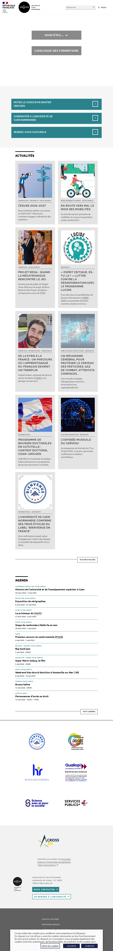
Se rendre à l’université (50, 896)
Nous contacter (44, 889)
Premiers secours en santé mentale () (39, 637)
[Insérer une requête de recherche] (80, 7)
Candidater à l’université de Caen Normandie (33, 118)
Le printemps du (28, 613)
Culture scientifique (70, 434)
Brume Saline (22, 684)
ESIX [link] (43, 293)
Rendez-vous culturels (30, 132)
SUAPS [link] (38, 613)
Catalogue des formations (56, 50)
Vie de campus (87, 200)
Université (34, 200)
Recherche (65, 267)
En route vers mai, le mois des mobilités (77, 207)
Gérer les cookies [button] (50, 945)
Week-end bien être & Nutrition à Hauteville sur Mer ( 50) (47, 672)
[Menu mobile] (102, 8)
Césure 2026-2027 (32, 205)
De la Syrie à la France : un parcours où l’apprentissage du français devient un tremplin (35, 363)
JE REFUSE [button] (89, 946)
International (34, 351)
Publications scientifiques (72, 351)
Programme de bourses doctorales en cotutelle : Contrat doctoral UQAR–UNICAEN (34, 446)
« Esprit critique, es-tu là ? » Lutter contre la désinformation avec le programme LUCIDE (77, 281)
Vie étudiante (45, 200)
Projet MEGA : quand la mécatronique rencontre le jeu (34, 276)
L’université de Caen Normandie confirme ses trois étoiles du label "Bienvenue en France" (34, 524)
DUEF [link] (38, 378)
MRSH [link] (86, 297)
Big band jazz (22, 648)
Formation (22, 267)
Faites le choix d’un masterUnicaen (32, 104)
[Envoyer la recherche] (94, 7)
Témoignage (47, 351)
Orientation (23, 200)
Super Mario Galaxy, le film (30, 660)
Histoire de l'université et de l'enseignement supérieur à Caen (49, 589)
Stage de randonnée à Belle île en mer (36, 625)
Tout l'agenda (89, 711)
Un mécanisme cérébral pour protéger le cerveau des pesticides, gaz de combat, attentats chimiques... (78, 364)
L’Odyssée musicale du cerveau (76, 441)
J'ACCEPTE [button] (71, 946)
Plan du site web (50, 919)
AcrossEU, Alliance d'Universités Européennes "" (54, 862)
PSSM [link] (59, 636)
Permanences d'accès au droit (32, 696)
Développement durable (71, 200)
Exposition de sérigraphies (30, 601)
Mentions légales (51, 924)
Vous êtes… (54, 35)
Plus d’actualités (87, 560)
